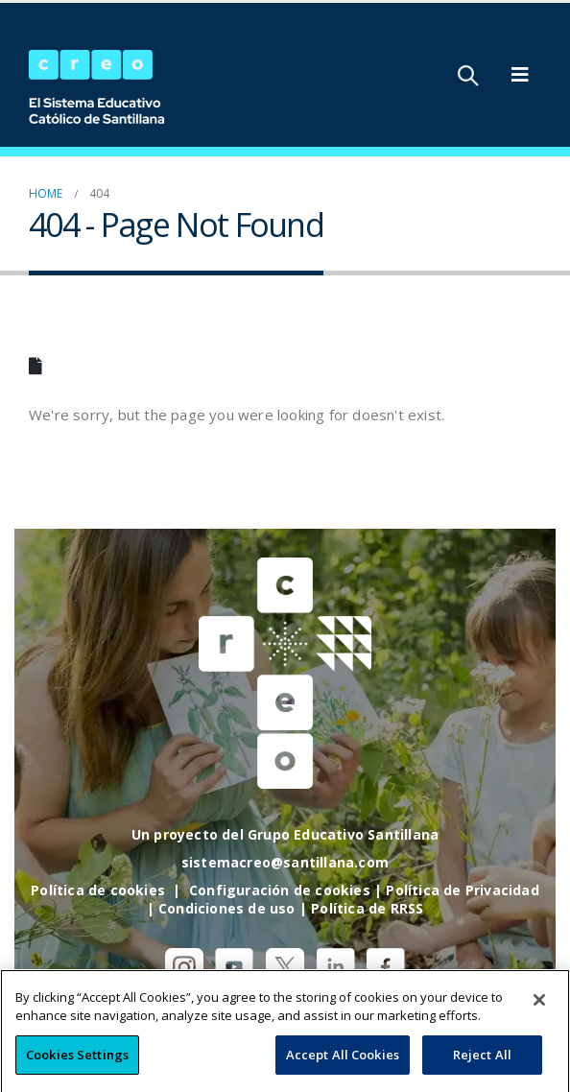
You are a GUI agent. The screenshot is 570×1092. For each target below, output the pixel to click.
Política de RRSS (367, 908)
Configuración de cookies (279, 890)
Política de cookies (98, 890)
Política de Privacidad (462, 890)
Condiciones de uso (227, 908)
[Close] (539, 1018)
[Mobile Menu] (520, 75)
